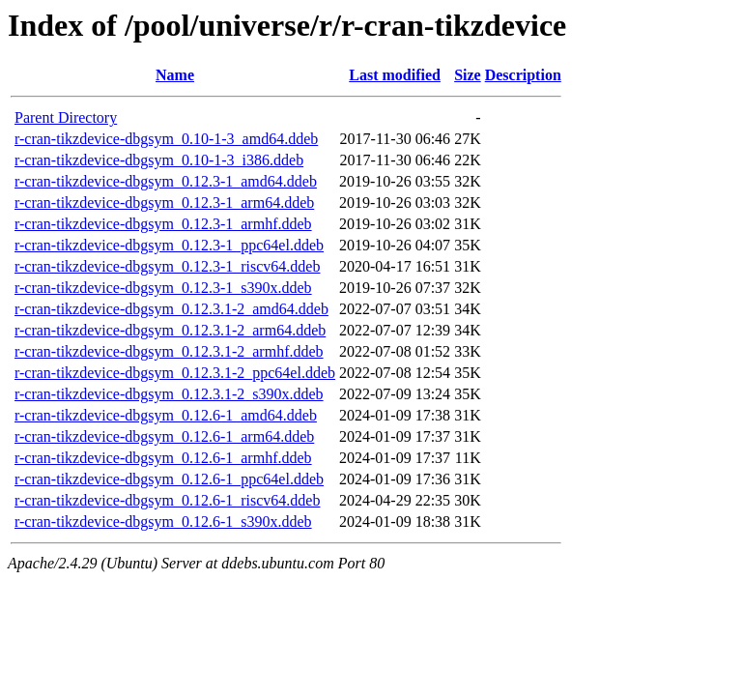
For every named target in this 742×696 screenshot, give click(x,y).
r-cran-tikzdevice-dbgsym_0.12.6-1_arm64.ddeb (164, 436)
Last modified (395, 75)
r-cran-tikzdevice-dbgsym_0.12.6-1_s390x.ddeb (163, 521)
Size (467, 75)
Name (175, 75)
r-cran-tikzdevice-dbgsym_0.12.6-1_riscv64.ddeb (167, 500)
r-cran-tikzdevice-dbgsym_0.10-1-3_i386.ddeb (158, 160)
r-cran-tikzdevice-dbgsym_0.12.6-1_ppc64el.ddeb (169, 479)
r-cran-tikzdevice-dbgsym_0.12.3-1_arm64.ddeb (164, 202)
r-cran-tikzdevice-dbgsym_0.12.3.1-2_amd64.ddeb (171, 309)
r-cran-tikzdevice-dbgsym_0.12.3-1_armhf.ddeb (163, 224)
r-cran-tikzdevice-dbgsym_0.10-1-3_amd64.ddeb (166, 138)
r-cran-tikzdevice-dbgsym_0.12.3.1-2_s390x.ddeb (169, 394)
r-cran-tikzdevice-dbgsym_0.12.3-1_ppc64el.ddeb (169, 245)
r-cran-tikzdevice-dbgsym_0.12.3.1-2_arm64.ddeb (170, 330)
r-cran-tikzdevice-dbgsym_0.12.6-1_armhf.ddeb (163, 458)
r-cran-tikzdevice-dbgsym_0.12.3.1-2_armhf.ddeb (169, 351)
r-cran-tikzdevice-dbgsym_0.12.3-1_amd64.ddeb (165, 181)
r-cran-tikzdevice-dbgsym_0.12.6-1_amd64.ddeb (165, 415)
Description (523, 75)
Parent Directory (65, 117)
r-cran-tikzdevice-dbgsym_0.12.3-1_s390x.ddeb (163, 287)
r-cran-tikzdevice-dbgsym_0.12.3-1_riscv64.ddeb (167, 266)
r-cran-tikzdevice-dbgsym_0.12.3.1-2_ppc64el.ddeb (174, 372)
